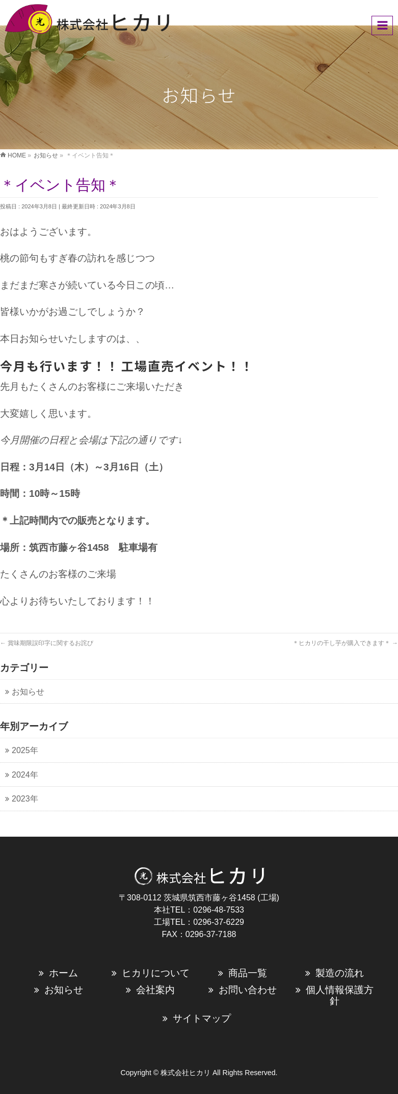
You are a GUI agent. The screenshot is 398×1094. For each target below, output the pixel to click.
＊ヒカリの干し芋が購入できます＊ (345, 643)
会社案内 (155, 989)
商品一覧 (247, 973)
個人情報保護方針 (340, 995)
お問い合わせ (248, 989)
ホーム (63, 973)
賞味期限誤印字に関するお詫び (46, 643)
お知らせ (63, 989)
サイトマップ (202, 1018)
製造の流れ (339, 973)
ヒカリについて (156, 973)
